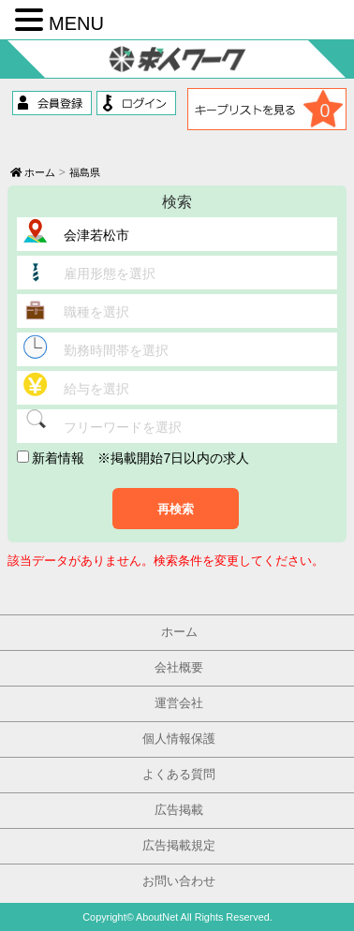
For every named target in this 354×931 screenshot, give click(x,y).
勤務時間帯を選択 (116, 350)
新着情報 (51, 458)
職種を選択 (96, 311)
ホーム (32, 172)
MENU (76, 23)
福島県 (84, 172)
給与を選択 (96, 388)
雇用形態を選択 (109, 273)
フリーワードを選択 (123, 427)
